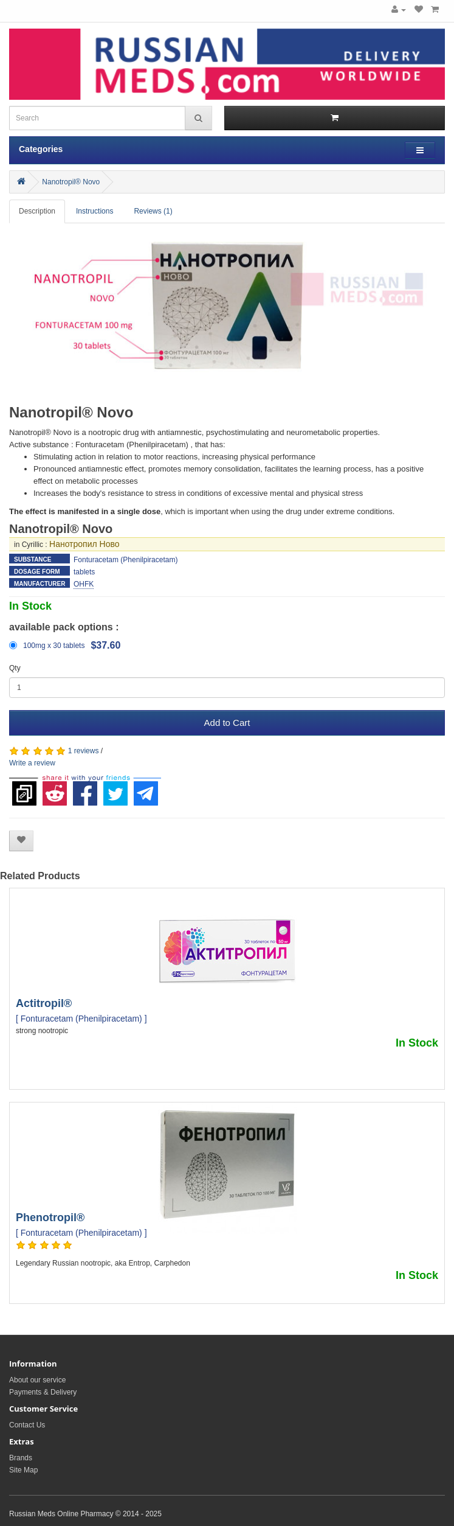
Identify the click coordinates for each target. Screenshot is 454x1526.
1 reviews (83, 751)
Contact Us (27, 1425)
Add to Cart (227, 722)
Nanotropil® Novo (71, 182)
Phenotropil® (50, 1217)
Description (37, 211)
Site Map (23, 1470)
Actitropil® (44, 1003)
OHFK (84, 584)
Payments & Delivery (43, 1392)
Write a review (32, 763)
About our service (37, 1380)
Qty (15, 668)
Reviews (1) (153, 211)
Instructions (94, 211)
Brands (20, 1458)
